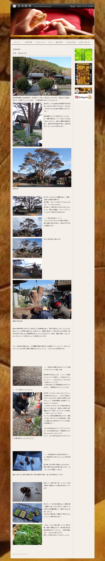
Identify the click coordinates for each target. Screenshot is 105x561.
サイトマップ (25, 554)
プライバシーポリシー (17, 554)
